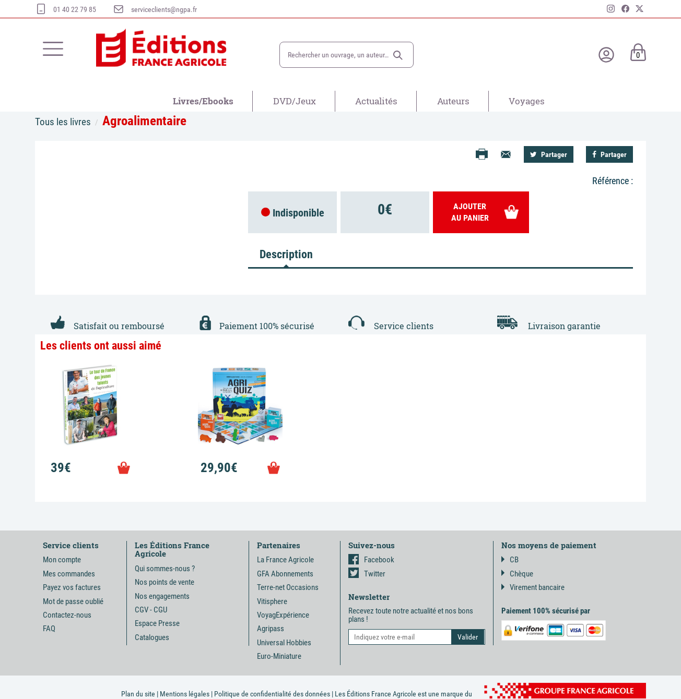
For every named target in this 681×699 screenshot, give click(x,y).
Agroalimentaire (144, 120)
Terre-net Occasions (288, 587)
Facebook (371, 559)
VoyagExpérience (283, 615)
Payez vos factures (72, 587)
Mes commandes (69, 574)
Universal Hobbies (284, 642)
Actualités (376, 101)
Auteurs (453, 101)
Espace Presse (157, 623)
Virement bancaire (533, 587)
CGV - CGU (151, 609)
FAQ (49, 628)
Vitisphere (272, 601)
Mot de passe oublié (73, 601)
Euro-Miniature (279, 656)
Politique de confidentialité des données (272, 694)
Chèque (517, 574)
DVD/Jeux (294, 101)
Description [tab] (286, 254)
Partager (548, 154)
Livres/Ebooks (203, 101)
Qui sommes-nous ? (165, 568)
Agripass (270, 628)
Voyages (527, 101)
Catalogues (152, 637)
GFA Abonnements (285, 574)
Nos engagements (162, 596)
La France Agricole (285, 559)
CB (510, 559)
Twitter (366, 574)
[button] (398, 55)
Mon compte (62, 559)
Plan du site (138, 694)
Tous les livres (63, 122)
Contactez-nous (67, 615)
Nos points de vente (164, 582)
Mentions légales (184, 694)
